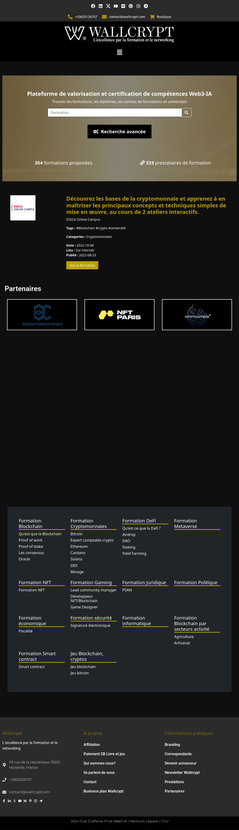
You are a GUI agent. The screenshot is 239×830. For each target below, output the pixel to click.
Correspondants (178, 754)
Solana (76, 559)
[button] (119, 52)
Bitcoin (76, 533)
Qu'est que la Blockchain (40, 533)
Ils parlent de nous (99, 773)
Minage (77, 571)
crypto (103, 228)
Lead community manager (93, 590)
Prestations (174, 782)
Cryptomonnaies (99, 236)
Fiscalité (26, 631)
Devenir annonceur (181, 763)
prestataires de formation (175, 163)
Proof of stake (31, 546)
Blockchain (86, 228)
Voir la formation (82, 265)
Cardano (77, 552)
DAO (126, 540)
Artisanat (182, 642)
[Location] (115, 112)
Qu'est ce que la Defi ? (141, 528)
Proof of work (30, 540)
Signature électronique (90, 625)
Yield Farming (134, 553)
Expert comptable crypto (92, 540)
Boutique (164, 16)
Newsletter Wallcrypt (182, 773)
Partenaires (174, 791)
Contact (90, 782)
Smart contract (32, 666)
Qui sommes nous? (100, 763)
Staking (128, 547)
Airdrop (128, 534)
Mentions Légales (144, 821)
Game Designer (84, 607)
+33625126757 (86, 16)
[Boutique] (152, 16)
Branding (172, 745)
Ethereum (79, 546)
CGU (165, 821)
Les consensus (31, 552)
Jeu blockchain (83, 666)
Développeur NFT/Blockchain (84, 598)
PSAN (127, 590)
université (118, 228)
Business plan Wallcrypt (103, 791)
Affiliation (92, 745)
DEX (73, 565)
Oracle (24, 559)
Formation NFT (32, 590)
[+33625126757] (70, 16)
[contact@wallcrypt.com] (104, 16)
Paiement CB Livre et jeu (104, 754)
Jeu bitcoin (79, 673)
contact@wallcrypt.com (127, 16)
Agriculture (183, 636)
